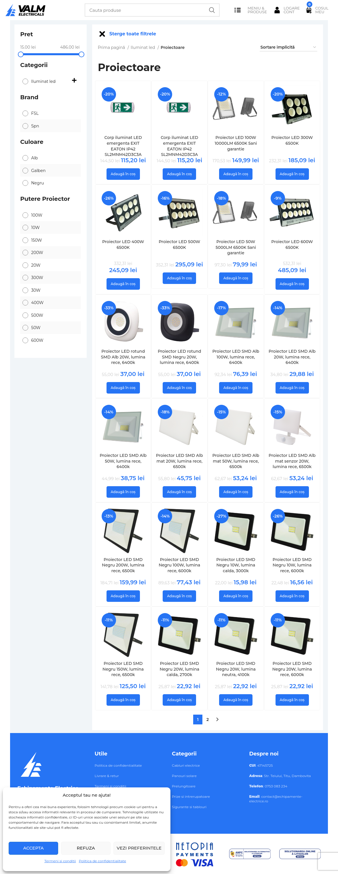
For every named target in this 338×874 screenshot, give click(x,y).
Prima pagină (112, 47)
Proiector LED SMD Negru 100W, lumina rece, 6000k (179, 565)
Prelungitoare (183, 786)
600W (37, 340)
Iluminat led (43, 81)
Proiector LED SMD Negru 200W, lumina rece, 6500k (123, 565)
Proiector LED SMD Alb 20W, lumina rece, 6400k (292, 357)
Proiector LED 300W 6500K (292, 140)
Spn (35, 126)
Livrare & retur (107, 776)
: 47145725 (261, 765)
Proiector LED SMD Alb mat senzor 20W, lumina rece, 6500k (292, 461)
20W (35, 265)
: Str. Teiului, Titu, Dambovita (280, 776)
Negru (37, 183)
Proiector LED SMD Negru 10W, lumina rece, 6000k (292, 565)
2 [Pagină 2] (207, 719)
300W (37, 277)
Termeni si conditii (60, 861)
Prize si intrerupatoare (191, 796)
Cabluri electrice (186, 765)
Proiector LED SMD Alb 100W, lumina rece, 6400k (235, 357)
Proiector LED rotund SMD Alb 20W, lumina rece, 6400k (123, 357)
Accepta (33, 848)
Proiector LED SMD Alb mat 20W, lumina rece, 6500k (179, 461)
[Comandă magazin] (288, 47)
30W (35, 290)
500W (37, 315)
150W (36, 240)
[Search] (152, 10)
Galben (38, 170)
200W (37, 252)
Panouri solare (184, 776)
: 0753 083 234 (268, 786)
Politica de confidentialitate (102, 861)
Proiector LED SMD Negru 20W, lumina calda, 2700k (179, 669)
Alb (34, 158)
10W (35, 227)
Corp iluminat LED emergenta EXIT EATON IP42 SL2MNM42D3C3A (123, 146)
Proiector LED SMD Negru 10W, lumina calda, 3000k (235, 565)
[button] (123, 174)
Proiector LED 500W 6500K (179, 244)
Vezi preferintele (139, 848)
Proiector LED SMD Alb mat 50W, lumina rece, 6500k (235, 461)
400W (37, 302)
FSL (35, 113)
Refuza (86, 848)
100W (36, 215)
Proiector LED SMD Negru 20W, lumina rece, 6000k (292, 669)
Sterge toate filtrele (132, 34)
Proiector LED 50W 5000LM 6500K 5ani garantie (236, 247)
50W (35, 327)
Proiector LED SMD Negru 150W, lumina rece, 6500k (123, 669)
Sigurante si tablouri (189, 807)
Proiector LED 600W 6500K (292, 244)
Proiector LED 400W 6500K (123, 244)
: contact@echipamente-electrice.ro (275, 798)
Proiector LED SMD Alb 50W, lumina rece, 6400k (123, 461)
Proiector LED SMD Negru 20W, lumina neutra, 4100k (236, 669)
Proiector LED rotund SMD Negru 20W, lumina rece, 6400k (179, 357)
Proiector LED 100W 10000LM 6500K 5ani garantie (235, 143)
